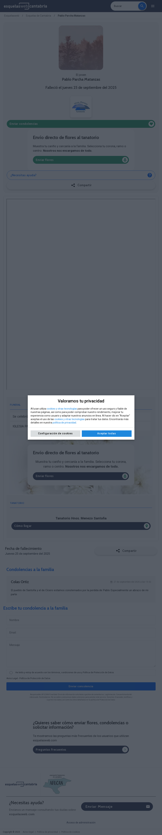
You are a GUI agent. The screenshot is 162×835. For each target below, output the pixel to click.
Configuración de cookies (55, 433)
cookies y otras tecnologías (62, 408)
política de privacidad (64, 422)
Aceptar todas (106, 433)
